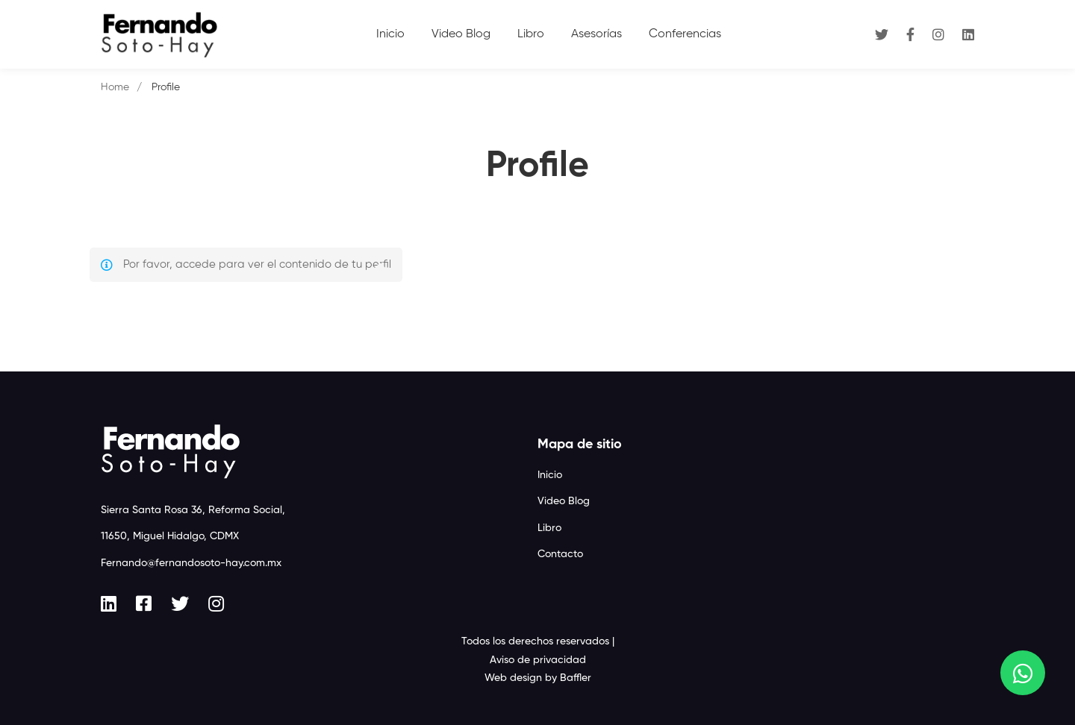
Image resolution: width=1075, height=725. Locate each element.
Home (115, 87)
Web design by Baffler (537, 678)
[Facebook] (910, 33)
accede (195, 264)
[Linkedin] (968, 33)
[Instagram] (938, 33)
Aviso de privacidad (538, 660)
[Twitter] (881, 33)
